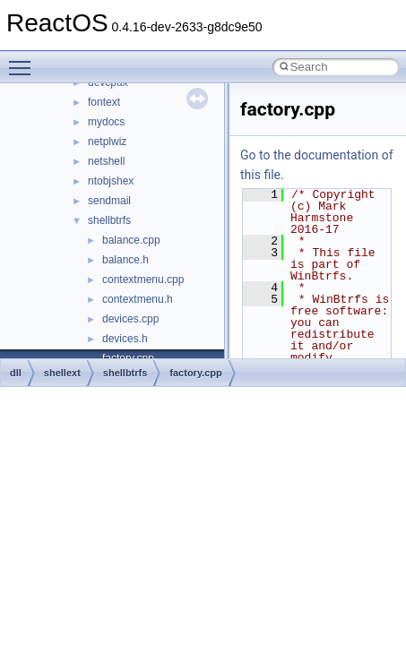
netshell (106, 161)
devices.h (125, 338)
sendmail (109, 200)
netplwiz (107, 141)
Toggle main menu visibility (24, 60)
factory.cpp (195, 372)
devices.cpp (130, 319)
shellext (62, 372)
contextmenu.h (137, 299)
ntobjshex (111, 181)
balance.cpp (131, 240)
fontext (104, 102)
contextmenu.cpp (143, 279)
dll (16, 372)
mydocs (106, 122)
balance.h (125, 260)
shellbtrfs (109, 220)
